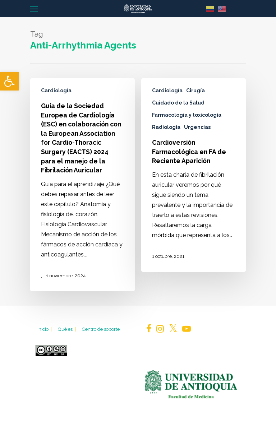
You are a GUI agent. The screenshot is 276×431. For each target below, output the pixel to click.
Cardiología (56, 90)
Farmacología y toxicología (186, 115)
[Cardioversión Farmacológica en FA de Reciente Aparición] (193, 175)
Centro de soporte (101, 329)
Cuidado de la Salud (178, 103)
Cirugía (195, 90)
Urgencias (197, 127)
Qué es (67, 329)
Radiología (166, 127)
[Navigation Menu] (34, 8)
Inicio (45, 329)
